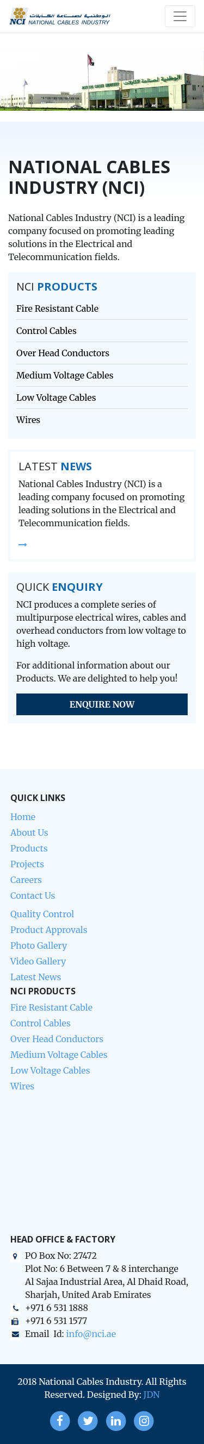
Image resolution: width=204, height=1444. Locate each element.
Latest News (35, 977)
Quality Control (42, 914)
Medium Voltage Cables (65, 375)
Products (29, 848)
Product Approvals (49, 929)
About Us (29, 832)
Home (22, 816)
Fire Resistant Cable (57, 308)
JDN (152, 1394)
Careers (26, 879)
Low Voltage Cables (56, 397)
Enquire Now (102, 704)
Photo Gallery (38, 945)
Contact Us (32, 895)
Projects (27, 864)
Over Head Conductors (62, 353)
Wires (28, 419)
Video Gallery (38, 961)
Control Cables (46, 330)
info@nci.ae (91, 1333)
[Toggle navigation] (180, 16)
